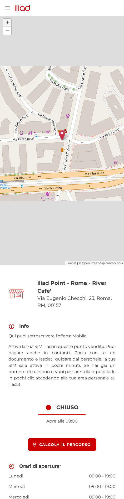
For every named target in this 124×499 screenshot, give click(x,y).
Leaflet (71, 263)
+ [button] (7, 23)
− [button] (7, 31)
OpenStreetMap (93, 263)
